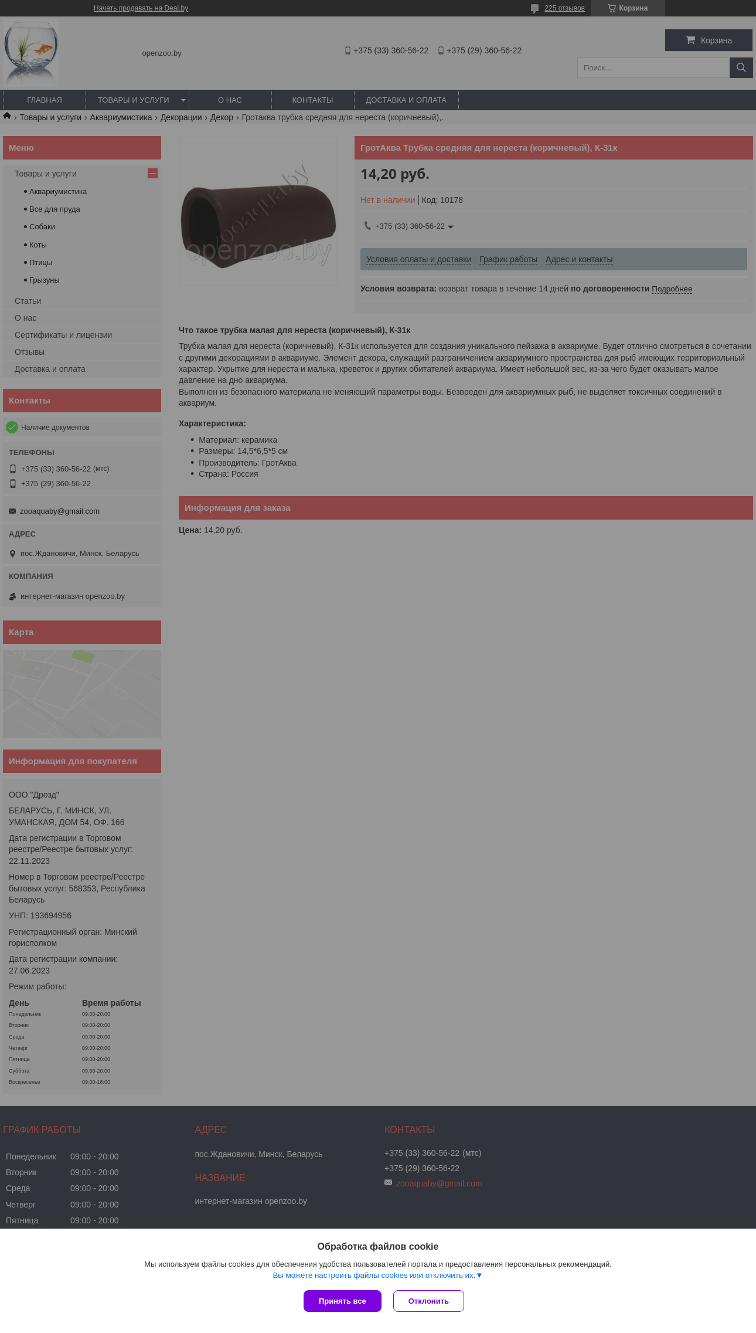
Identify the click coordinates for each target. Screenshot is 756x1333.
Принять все (342, 1301)
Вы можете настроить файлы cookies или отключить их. (374, 1275)
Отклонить (428, 1301)
